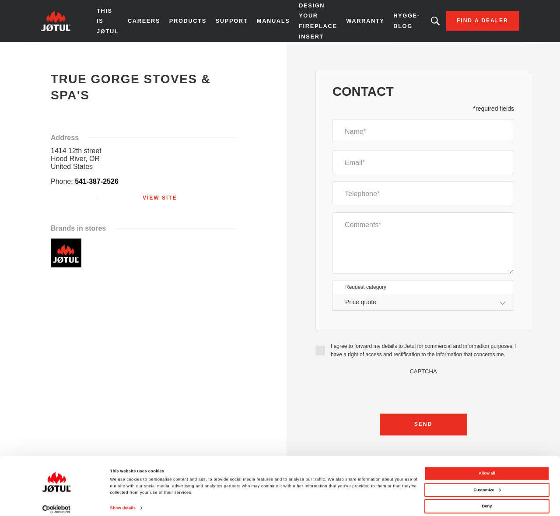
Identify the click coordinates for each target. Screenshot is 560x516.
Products (184, 22)
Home (54, 52)
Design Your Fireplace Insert (313, 22)
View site (160, 200)
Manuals (269, 22)
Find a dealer (477, 22)
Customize (486, 482)
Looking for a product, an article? (430, 22)
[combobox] (423, 304)
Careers (141, 22)
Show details (123, 500)
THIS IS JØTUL (104, 22)
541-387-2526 (97, 183)
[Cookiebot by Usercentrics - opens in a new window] (56, 501)
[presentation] (423, 393)
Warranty (360, 22)
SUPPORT (228, 22)
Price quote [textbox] (360, 303)
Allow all (487, 465)
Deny (487, 498)
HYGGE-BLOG (400, 21)
